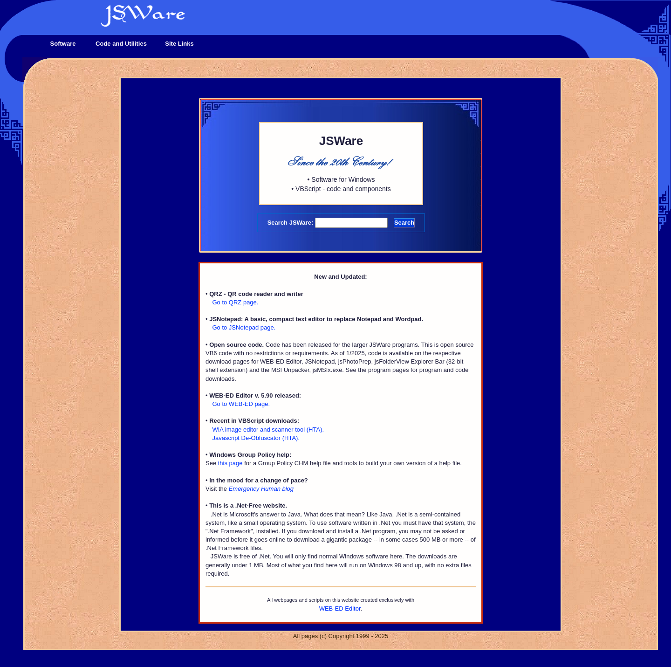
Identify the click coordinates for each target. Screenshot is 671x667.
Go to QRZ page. (235, 302)
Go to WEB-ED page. (241, 403)
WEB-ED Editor (340, 608)
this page (230, 463)
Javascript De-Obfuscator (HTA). (256, 437)
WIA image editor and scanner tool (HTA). (268, 429)
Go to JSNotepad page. (243, 327)
